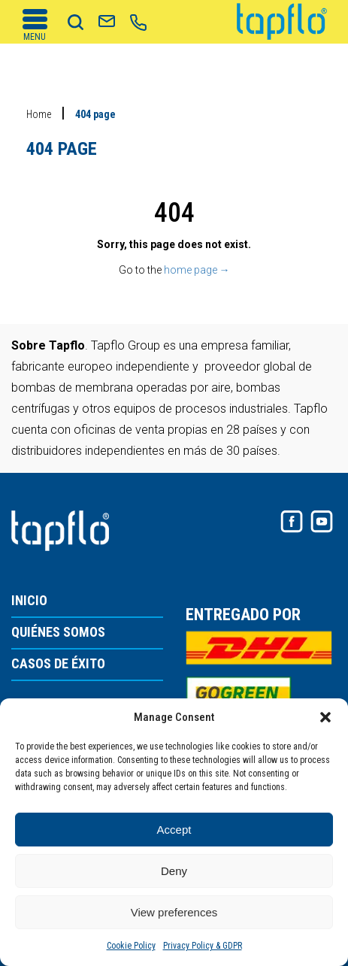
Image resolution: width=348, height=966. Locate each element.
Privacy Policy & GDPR (202, 945)
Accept (174, 829)
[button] (325, 717)
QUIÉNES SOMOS (58, 632)
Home (38, 114)
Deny (174, 871)
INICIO (29, 601)
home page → (197, 270)
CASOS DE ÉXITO (58, 664)
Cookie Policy (131, 945)
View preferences (174, 912)
